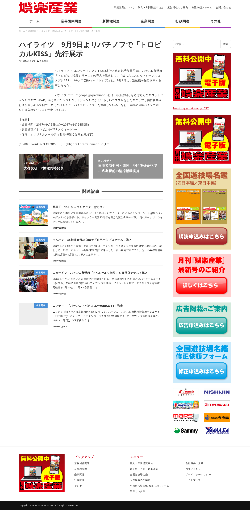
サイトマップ (193, 480)
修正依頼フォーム (202, 7)
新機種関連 (80, 469)
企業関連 (44, 61)
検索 (225, 44)
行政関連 (79, 480)
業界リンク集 (137, 491)
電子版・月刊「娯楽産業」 (145, 469)
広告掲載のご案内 (177, 7)
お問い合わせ (223, 7)
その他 (78, 485)
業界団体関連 (82, 463)
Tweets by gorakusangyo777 (191, 108)
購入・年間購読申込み (151, 7)
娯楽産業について (124, 7)
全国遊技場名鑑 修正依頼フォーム (149, 485)
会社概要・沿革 (194, 463)
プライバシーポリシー (198, 474)
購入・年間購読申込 (141, 463)
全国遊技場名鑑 (139, 474)
